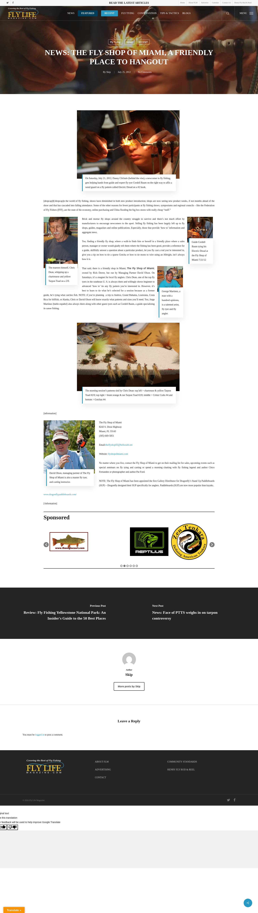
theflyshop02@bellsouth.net (119, 445)
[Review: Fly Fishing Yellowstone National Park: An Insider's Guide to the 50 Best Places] (64, 613)
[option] (69, 543)
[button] (246, 13)
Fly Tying (115, 42)
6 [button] (137, 566)
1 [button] (121, 566)
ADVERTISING (103, 769)
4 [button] (131, 566)
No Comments (145, 72)
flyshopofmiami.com (118, 454)
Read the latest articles (129, 2)
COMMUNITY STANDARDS (182, 761)
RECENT (143, 42)
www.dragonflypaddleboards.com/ (60, 494)
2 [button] (124, 566)
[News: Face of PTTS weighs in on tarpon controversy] (193, 613)
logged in (39, 734)
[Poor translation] (12, 827)
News (129, 42)
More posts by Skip (129, 686)
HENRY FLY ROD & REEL (181, 769)
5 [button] (134, 566)
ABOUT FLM (102, 761)
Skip (108, 72)
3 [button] (128, 566)
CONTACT (100, 777)
